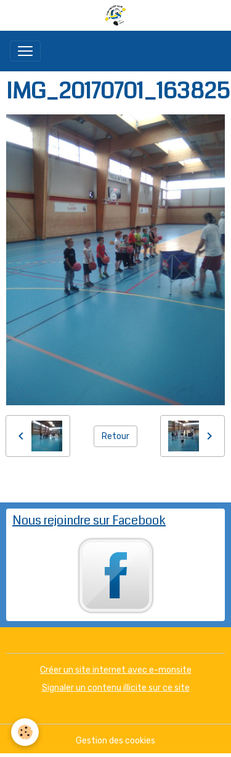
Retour (115, 436)
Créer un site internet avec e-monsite (116, 670)
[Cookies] (25, 732)
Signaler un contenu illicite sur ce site (116, 688)
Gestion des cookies (115, 740)
